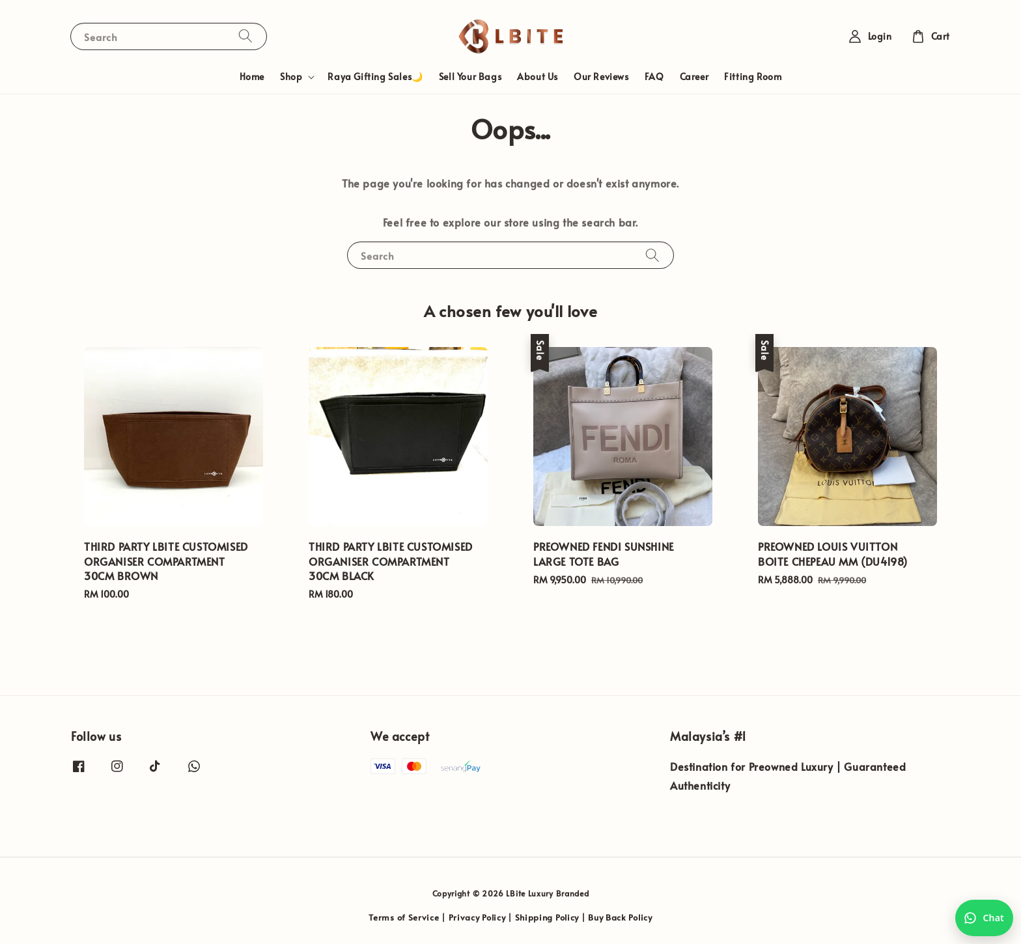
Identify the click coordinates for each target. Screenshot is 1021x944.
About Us (537, 76)
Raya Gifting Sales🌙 (375, 76)
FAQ (654, 76)
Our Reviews (601, 76)
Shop (291, 77)
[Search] (245, 36)
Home (252, 76)
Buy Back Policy (620, 917)
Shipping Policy (547, 917)
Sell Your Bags (470, 76)
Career (694, 76)
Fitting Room (752, 76)
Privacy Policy (477, 917)
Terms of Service (404, 917)
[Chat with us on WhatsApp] (984, 918)
